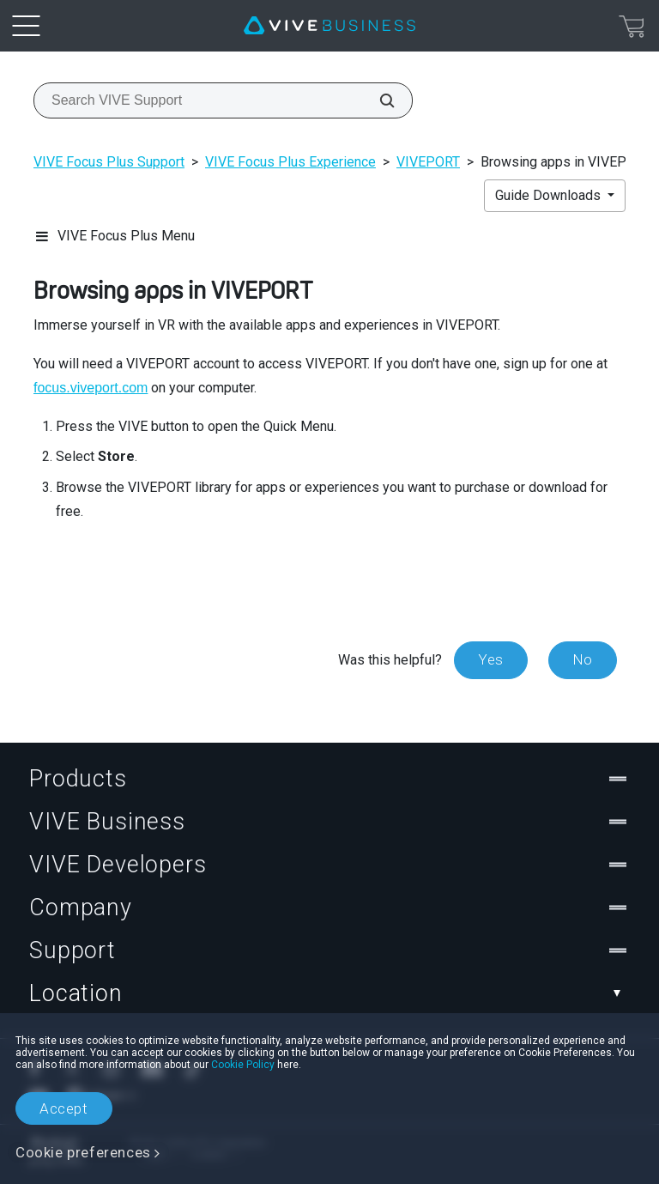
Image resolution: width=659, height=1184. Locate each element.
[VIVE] (329, 26)
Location (329, 993)
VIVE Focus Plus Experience (290, 162)
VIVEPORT (428, 162)
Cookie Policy (243, 1065)
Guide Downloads (549, 195)
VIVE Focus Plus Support (108, 162)
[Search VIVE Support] (377, 100)
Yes (491, 659)
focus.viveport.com (90, 387)
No (582, 659)
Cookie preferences (83, 1152)
